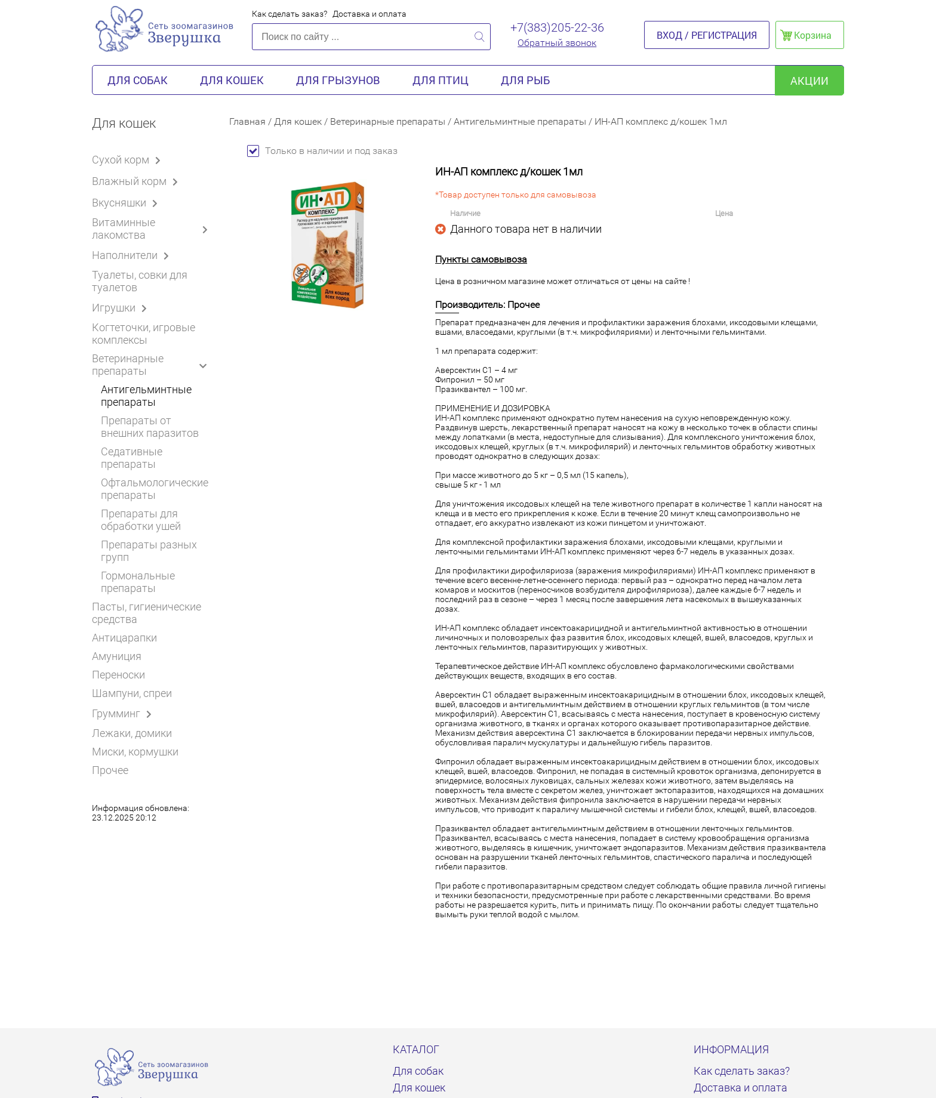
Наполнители (132, 255)
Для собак (137, 80)
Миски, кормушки (135, 751)
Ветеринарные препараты (152, 364)
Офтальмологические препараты (154, 488)
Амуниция (116, 656)
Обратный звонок (557, 42)
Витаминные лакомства (151, 228)
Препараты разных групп (149, 550)
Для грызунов (338, 80)
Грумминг (124, 713)
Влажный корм (137, 181)
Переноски (118, 674)
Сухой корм (128, 159)
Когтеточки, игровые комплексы (143, 333)
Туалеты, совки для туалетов (139, 281)
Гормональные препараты (138, 581)
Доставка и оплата (369, 13)
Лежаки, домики (132, 733)
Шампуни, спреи (132, 693)
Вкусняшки (127, 202)
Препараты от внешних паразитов (150, 426)
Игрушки (121, 307)
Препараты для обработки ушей (141, 519)
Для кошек (232, 80)
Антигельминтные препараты (146, 395)
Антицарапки (124, 637)
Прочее (110, 770)
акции (809, 80)
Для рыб (525, 80)
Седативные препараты (131, 457)
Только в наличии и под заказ (322, 150)
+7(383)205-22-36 (557, 27)
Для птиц (440, 80)
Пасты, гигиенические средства (146, 612)
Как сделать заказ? (289, 13)
